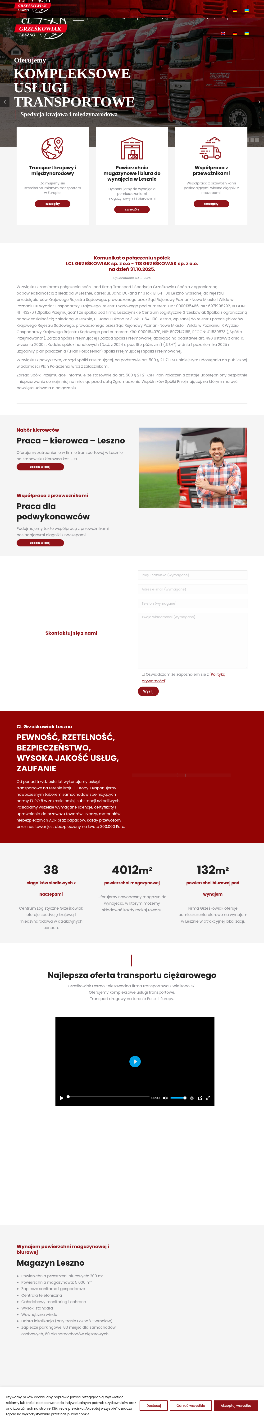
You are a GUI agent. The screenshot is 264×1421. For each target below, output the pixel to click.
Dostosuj (153, 1405)
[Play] (61, 1098)
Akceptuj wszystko (236, 1405)
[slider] (108, 1097)
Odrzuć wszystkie (191, 1405)
